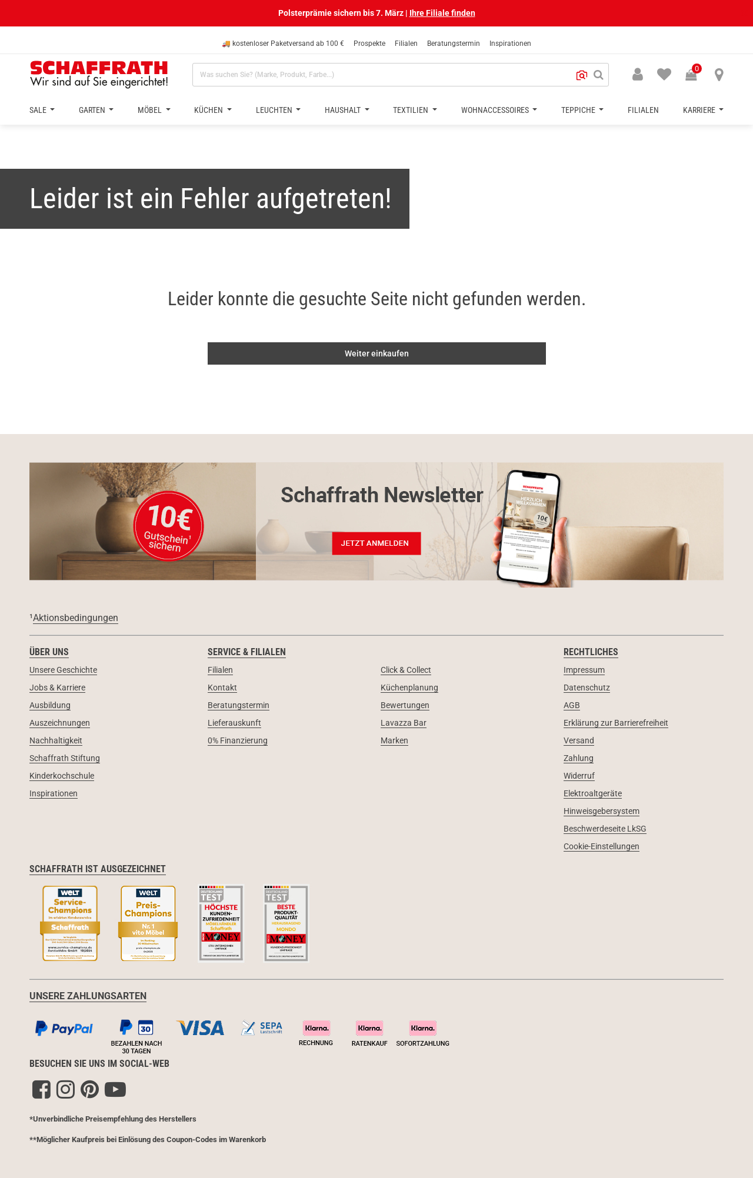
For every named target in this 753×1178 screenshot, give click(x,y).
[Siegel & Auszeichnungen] (376, 924)
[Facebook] (41, 1089)
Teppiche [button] (579, 110)
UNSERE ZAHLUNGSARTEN (87, 996)
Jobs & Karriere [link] (57, 687)
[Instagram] (65, 1089)
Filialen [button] (643, 110)
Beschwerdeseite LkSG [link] (605, 828)
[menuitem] (657, 73)
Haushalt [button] (343, 110)
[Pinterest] (90, 1089)
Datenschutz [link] (587, 687)
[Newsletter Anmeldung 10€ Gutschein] (376, 521)
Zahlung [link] (579, 758)
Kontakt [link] (222, 687)
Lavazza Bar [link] (404, 723)
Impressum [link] (584, 670)
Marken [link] (394, 740)
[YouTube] (115, 1089)
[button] (581, 74)
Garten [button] (93, 110)
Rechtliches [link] (591, 652)
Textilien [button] (411, 110)
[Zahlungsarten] (376, 1034)
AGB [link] (572, 705)
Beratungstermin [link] (238, 705)
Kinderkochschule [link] (61, 775)
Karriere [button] (700, 110)
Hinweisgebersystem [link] (601, 811)
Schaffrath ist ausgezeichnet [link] (97, 869)
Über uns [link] (49, 652)
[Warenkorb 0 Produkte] (697, 75)
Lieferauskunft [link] (234, 723)
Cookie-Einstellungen (601, 846)
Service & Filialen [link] (247, 652)
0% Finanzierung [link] (238, 740)
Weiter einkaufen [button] (377, 353)
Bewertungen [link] (405, 705)
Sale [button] (38, 110)
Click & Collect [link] (406, 670)
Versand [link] (579, 740)
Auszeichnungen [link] (59, 723)
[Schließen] (743, 13)
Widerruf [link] (579, 775)
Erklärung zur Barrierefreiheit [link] (616, 723)
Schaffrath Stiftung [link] (64, 758)
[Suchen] (599, 74)
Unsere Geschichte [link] (63, 670)
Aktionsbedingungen (75, 617)
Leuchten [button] (275, 110)
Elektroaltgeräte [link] (593, 793)
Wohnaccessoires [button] (496, 110)
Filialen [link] (220, 670)
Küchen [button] (209, 110)
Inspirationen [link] (53, 793)
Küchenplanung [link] (409, 687)
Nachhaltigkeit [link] (55, 740)
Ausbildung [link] (50, 705)
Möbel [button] (151, 110)
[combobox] (400, 74)
